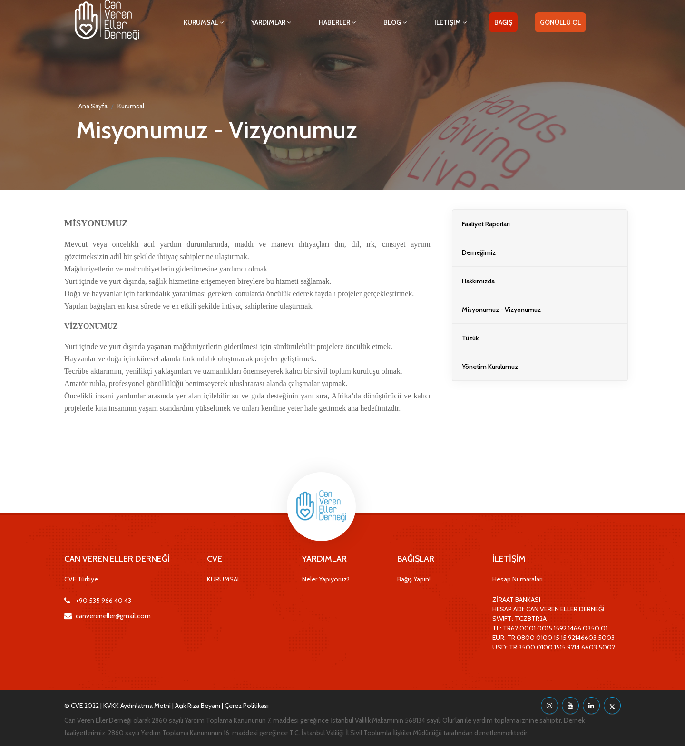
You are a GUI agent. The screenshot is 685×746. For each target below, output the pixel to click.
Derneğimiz (479, 252)
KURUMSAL (204, 22)
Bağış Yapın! (414, 579)
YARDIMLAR (271, 22)
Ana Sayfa (93, 106)
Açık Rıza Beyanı (197, 705)
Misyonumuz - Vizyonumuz (501, 309)
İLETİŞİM (450, 22)
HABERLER (337, 22)
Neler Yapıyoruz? (326, 579)
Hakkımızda (478, 281)
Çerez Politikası (247, 705)
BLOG (395, 22)
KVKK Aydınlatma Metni (137, 705)
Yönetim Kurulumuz (490, 366)
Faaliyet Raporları (486, 224)
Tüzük (470, 338)
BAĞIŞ (503, 22)
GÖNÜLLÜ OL (560, 22)
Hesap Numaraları (517, 579)
